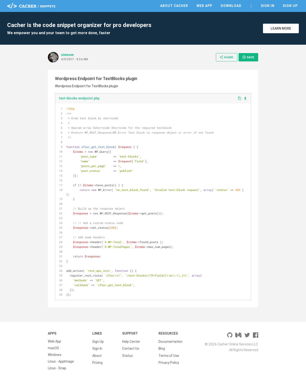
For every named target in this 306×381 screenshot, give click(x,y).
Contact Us (130, 348)
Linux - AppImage (61, 361)
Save (248, 57)
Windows (54, 355)
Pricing (97, 361)
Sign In (267, 6)
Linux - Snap (57, 368)
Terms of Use (168, 355)
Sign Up (290, 6)
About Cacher (174, 6)
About (97, 355)
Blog (161, 348)
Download (231, 6)
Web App (204, 6)
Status (127, 355)
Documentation (170, 341)
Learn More (281, 28)
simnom (67, 55)
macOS (53, 348)
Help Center (131, 341)
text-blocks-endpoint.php (79, 98)
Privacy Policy (168, 361)
